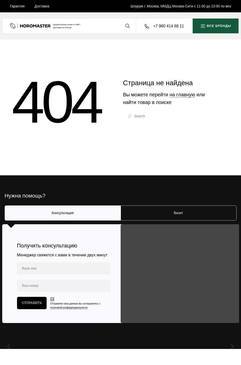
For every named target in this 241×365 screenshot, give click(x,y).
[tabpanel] (120, 273)
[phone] (64, 286)
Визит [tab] (178, 213)
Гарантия (17, 6)
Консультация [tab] (63, 213)
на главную (182, 94)
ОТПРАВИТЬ (32, 303)
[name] (64, 268)
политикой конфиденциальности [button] (69, 307)
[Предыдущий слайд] (9, 346)
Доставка (42, 6)
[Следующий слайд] (231, 346)
